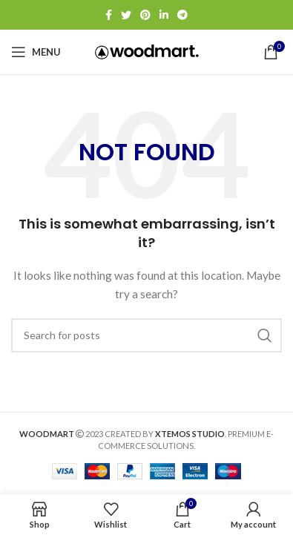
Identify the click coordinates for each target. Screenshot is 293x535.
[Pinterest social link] (145, 14)
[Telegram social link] (182, 14)
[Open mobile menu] (36, 52)
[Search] (146, 335)
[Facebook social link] (108, 14)
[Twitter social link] (126, 14)
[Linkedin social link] (164, 14)
